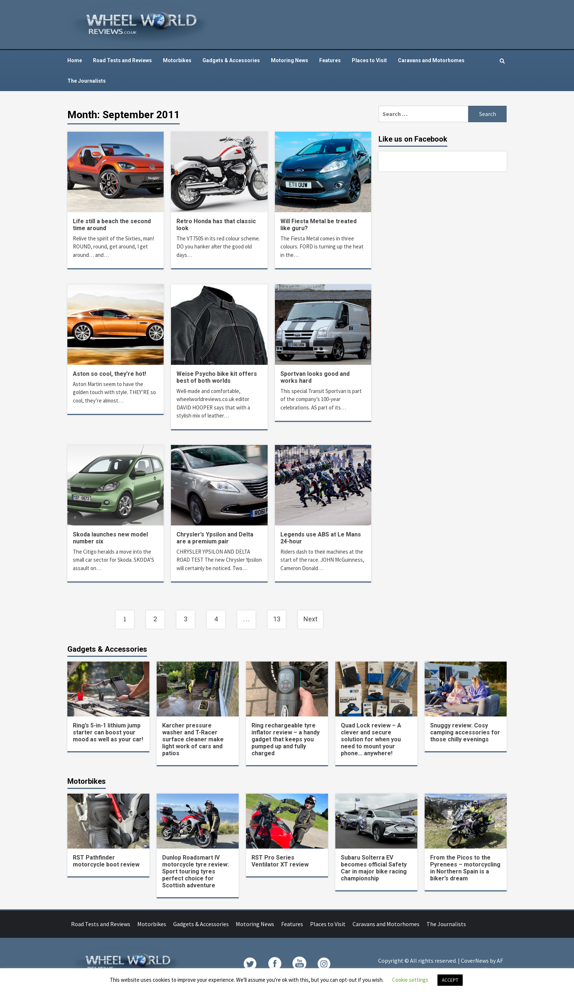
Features (330, 60)
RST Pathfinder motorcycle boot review (106, 861)
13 (276, 619)
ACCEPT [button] (450, 980)
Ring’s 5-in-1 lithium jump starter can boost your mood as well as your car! (108, 732)
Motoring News (289, 60)
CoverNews (475, 960)
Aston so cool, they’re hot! (109, 373)
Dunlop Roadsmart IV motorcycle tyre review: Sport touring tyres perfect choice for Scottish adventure (195, 871)
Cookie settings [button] (410, 979)
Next (310, 619)
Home (74, 60)
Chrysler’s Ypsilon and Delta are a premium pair (214, 538)
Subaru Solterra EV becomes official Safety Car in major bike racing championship (374, 868)
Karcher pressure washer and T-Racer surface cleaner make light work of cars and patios (193, 739)
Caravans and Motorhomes (431, 60)
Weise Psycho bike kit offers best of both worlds (216, 377)
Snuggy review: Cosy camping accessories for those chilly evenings (465, 732)
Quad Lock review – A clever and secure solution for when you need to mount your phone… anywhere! (371, 739)
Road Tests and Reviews (122, 60)
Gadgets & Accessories (231, 60)
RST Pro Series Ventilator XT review (280, 861)
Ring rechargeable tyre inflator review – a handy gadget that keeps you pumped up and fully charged (285, 739)
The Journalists (86, 81)
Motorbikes (177, 60)
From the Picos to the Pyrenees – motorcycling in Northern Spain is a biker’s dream (465, 868)
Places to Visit (369, 60)
